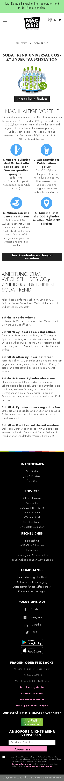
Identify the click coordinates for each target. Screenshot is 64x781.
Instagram (36, 617)
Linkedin (36, 624)
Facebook (36, 609)
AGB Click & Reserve (32, 545)
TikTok (36, 632)
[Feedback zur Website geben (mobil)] (32, 722)
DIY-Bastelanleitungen (32, 527)
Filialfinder (32, 471)
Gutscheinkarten (32, 522)
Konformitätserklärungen (32, 591)
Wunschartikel (32, 517)
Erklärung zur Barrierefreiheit (32, 555)
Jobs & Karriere (32, 476)
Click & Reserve (32, 498)
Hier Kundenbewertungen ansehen (32, 257)
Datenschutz (32, 540)
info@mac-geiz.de (32, 687)
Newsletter (32, 503)
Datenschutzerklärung (39, 766)
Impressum (32, 550)
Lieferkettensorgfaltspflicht (32, 577)
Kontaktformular (32, 693)
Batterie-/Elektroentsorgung (32, 582)
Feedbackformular (32, 700)
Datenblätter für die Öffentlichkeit (32, 587)
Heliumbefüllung (32, 512)
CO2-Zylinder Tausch (32, 508)
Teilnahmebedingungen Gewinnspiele (32, 560)
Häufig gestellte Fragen (32, 706)
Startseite (21, 43)
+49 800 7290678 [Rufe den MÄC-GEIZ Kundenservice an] (32, 675)
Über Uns (32, 481)
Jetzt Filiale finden (32, 99)
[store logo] (32, 23)
